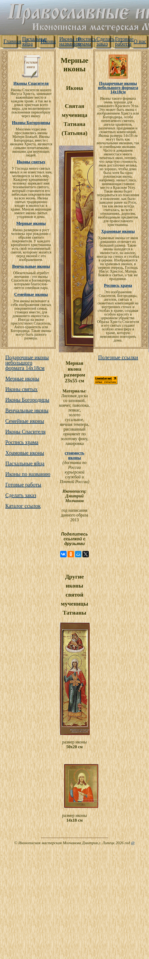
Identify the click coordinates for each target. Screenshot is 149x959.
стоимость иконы (74, 455)
